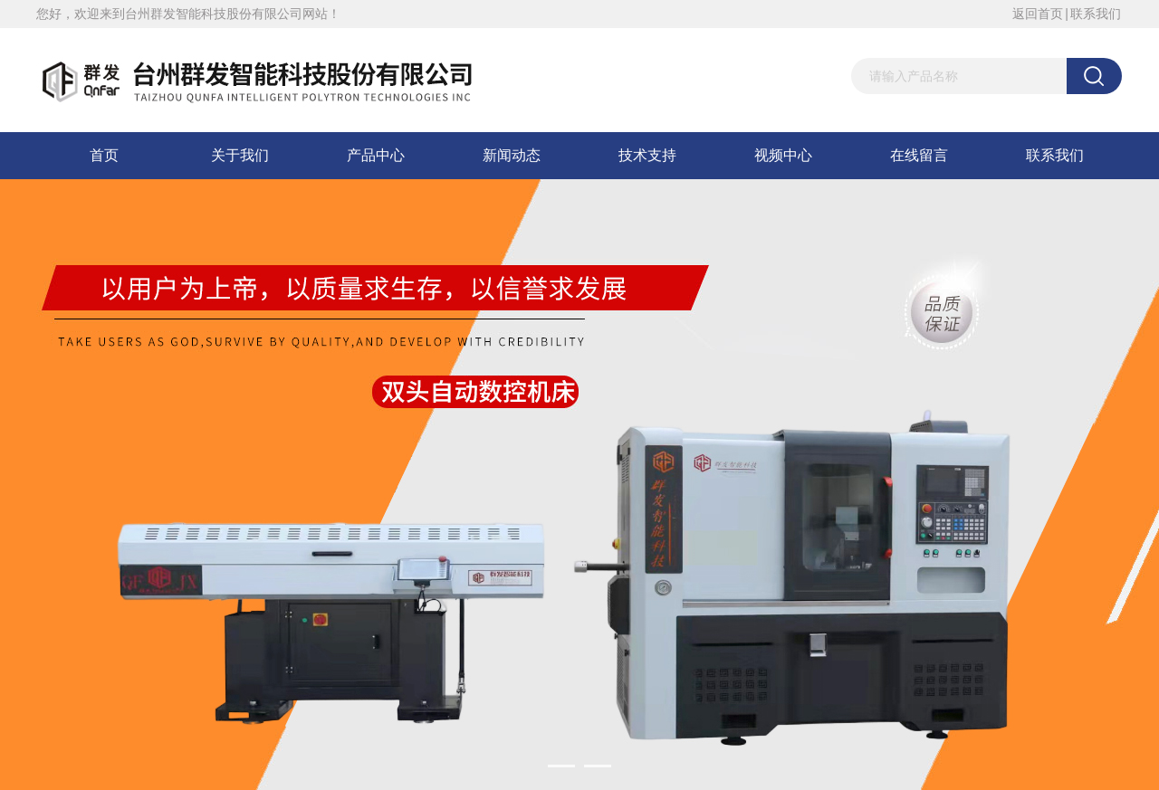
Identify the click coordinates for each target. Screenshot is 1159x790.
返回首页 (1037, 13)
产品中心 (376, 155)
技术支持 (647, 155)
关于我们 (240, 155)
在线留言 (919, 155)
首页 (104, 155)
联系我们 (1095, 13)
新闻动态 (512, 155)
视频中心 (783, 155)
